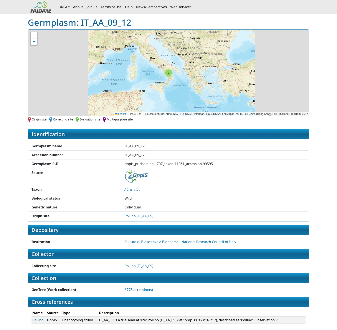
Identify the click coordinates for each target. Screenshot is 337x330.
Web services (181, 7)
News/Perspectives (151, 7)
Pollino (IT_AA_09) (139, 216)
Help (129, 7)
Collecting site (63, 119)
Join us (91, 7)
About (78, 7)
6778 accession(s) (139, 289)
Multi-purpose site (120, 119)
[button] (168, 72)
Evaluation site (89, 119)
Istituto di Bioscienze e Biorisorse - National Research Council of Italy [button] (180, 241)
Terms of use (111, 7)
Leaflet (120, 113)
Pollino (37, 320)
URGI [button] (63, 7)
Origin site (39, 119)
